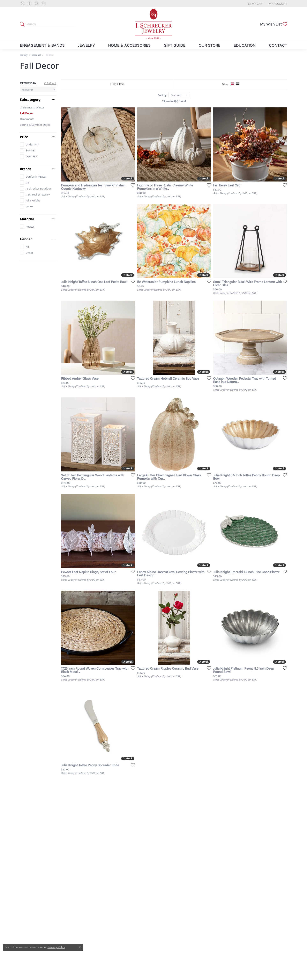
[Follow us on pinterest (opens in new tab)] (43, 3)
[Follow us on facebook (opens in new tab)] (29, 3)
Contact (278, 45)
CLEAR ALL (50, 83)
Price (24, 136)
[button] (256, 3)
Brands (25, 169)
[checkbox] (29, 144)
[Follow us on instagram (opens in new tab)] (36, 3)
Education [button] (245, 45)
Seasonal (36, 55)
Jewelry (24, 55)
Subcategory (30, 99)
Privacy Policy (56, 947)
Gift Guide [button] (174, 45)
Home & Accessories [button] (129, 45)
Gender (26, 239)
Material (27, 219)
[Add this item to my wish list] (131, 184)
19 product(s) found (174, 101)
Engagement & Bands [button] (42, 45)
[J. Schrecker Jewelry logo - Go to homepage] (153, 24)
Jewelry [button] (86, 45)
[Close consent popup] (80, 947)
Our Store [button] (209, 45)
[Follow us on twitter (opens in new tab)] (22, 3)
